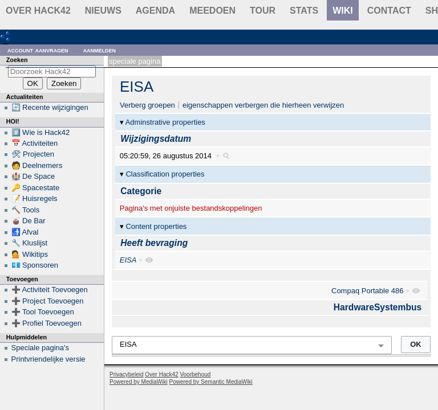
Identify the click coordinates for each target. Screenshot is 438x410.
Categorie (140, 191)
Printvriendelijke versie (48, 359)
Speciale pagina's (40, 347)
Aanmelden (99, 50)
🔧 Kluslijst (29, 243)
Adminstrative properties (165, 122)
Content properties (155, 226)
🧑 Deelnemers (37, 165)
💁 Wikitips (29, 254)
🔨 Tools (25, 210)
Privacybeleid (126, 374)
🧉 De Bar (28, 220)
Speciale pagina (134, 61)
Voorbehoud (195, 374)
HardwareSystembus (377, 307)
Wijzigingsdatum (155, 139)
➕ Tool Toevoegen (42, 312)
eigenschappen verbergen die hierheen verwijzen (263, 105)
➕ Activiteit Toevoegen (49, 289)
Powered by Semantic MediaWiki (211, 382)
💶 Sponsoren (35, 265)
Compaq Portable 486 (367, 290)
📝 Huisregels (34, 198)
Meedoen (212, 10)
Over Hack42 (38, 10)
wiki (342, 10)
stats (304, 10)
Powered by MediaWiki (139, 382)
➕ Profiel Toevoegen (46, 323)
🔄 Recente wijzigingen (49, 107)
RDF (23, 36)
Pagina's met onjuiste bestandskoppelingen (191, 208)
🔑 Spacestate (35, 187)
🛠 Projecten (33, 154)
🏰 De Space (33, 176)
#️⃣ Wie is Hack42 (40, 132)
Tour (262, 10)
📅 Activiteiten (34, 143)
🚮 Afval (25, 232)
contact (389, 10)
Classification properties (164, 174)
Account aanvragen (37, 50)
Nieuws (103, 10)
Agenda (155, 10)
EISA (136, 86)
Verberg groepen (147, 105)
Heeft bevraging (154, 243)
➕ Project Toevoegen (47, 301)
